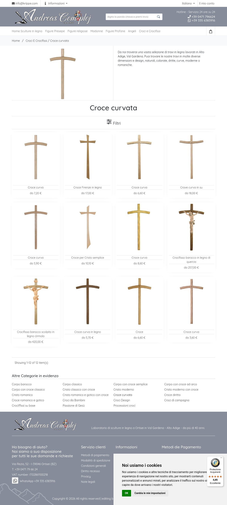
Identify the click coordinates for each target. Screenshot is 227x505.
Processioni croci (124, 405)
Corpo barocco (22, 384)
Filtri (113, 122)
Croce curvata (59, 40)
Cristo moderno (124, 389)
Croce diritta (172, 395)
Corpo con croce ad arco (180, 384)
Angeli (132, 31)
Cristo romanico (22, 395)
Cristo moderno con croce (181, 389)
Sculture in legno (31, 31)
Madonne (96, 31)
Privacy (86, 476)
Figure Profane (115, 31)
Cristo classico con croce (79, 389)
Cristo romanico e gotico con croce (86, 395)
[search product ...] (134, 16)
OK (126, 493)
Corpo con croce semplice (131, 384)
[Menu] (221, 458)
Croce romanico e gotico (28, 400)
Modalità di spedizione (95, 460)
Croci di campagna (176, 400)
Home (16, 40)
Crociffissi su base (23, 405)
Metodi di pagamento (95, 455)
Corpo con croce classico (28, 389)
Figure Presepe (55, 31)
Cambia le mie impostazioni (150, 493)
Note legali (88, 481)
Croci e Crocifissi (149, 31)
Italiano (187, 3)
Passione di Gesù (74, 405)
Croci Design (122, 400)
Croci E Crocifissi (36, 40)
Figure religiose (77, 31)
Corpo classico (72, 384)
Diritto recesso (90, 471)
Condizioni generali (93, 465)
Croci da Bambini (74, 400)
